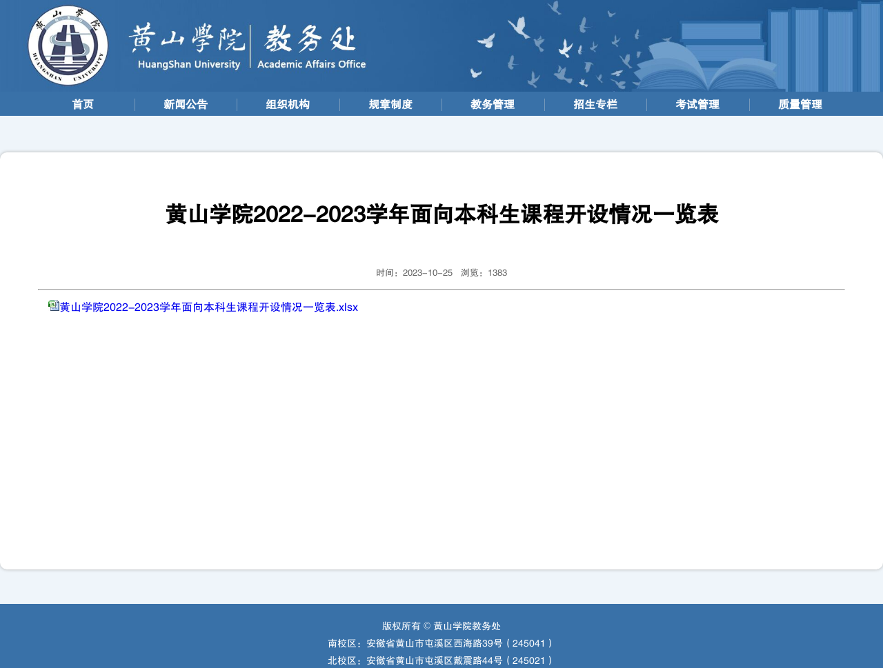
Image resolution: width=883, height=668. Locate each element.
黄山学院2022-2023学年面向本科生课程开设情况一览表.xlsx (208, 307)
